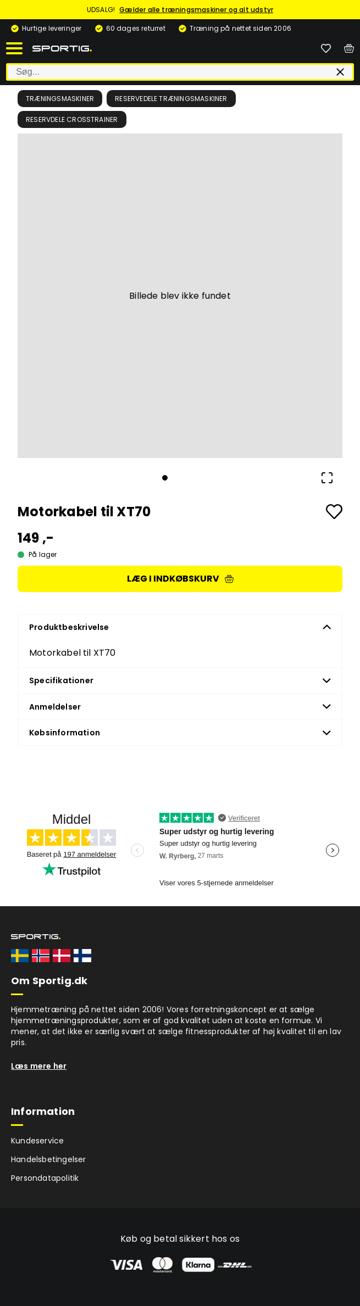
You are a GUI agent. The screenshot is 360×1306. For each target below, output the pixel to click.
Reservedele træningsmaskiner (171, 98)
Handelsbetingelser (48, 1159)
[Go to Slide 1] (165, 478)
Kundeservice (37, 1140)
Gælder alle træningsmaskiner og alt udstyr (196, 9)
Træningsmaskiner (60, 98)
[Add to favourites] (334, 511)
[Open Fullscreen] (327, 478)
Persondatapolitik (45, 1178)
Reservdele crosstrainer (72, 119)
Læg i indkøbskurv (180, 578)
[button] (180, 295)
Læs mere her (39, 1066)
